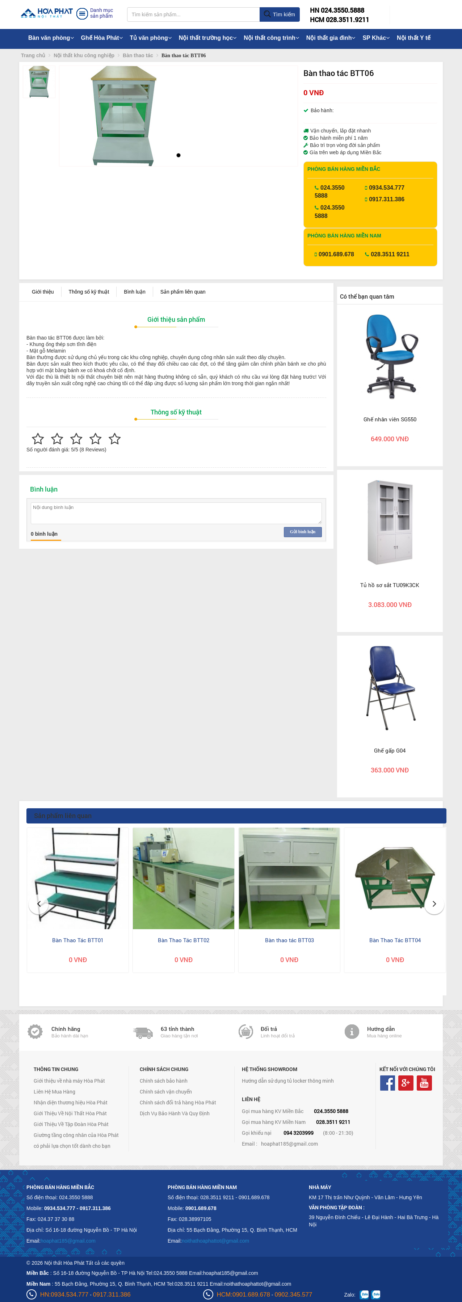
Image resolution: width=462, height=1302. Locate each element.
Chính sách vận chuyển (166, 1091)
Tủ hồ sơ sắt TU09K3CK (389, 585)
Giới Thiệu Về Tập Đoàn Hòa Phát (71, 1124)
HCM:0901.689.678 (243, 1294)
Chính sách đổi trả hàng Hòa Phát (178, 1102)
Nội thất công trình (271, 38)
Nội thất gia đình (331, 38)
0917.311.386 (386, 199)
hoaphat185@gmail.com (289, 1143)
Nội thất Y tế (413, 38)
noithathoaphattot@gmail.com (215, 1241)
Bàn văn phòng (51, 38)
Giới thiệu (43, 292)
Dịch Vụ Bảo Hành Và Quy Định (175, 1113)
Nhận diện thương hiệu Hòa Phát (71, 1102)
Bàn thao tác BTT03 (289, 940)
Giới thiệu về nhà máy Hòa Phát (69, 1080)
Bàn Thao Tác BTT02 (183, 940)
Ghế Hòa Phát (102, 38)
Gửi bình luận (302, 532)
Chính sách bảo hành (164, 1080)
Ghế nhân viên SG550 (390, 419)
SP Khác (376, 38)
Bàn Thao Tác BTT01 (78, 940)
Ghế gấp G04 (390, 750)
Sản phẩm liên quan (183, 292)
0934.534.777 (386, 188)
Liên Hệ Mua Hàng (54, 1091)
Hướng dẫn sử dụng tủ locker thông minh (288, 1080)
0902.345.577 (293, 1294)
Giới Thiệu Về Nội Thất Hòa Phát (70, 1113)
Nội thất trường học (208, 38)
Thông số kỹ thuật (89, 292)
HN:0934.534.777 (64, 1294)
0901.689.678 (336, 254)
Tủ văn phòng (151, 38)
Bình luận (134, 292)
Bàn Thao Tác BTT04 (395, 940)
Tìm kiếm (279, 14)
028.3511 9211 (390, 254)
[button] (71, 116)
